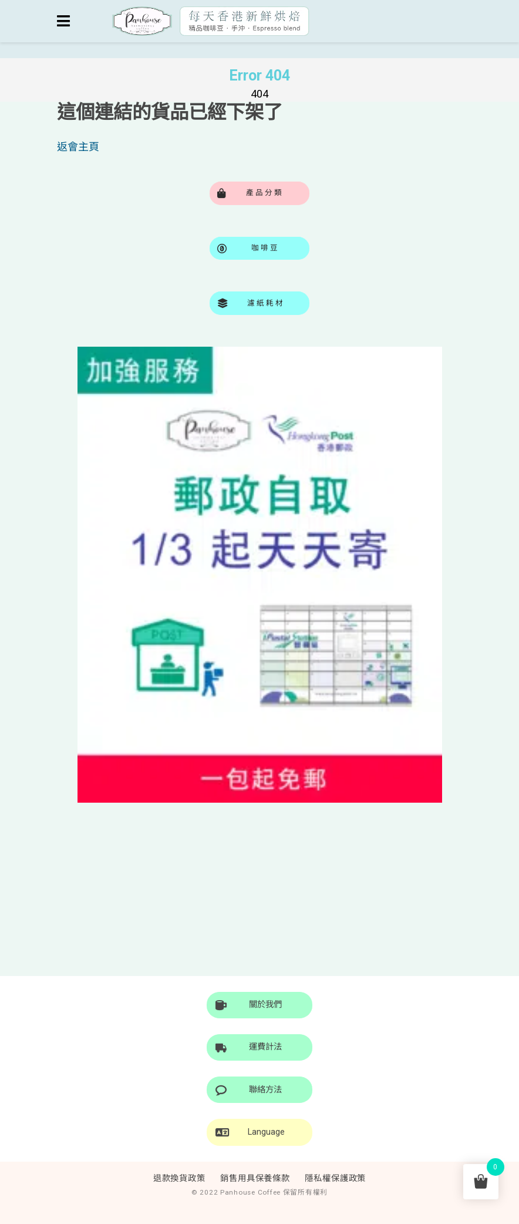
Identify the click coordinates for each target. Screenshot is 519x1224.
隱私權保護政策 (335, 1178)
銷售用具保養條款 (255, 1178)
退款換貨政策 (179, 1178)
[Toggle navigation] (63, 21)
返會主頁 (78, 146)
